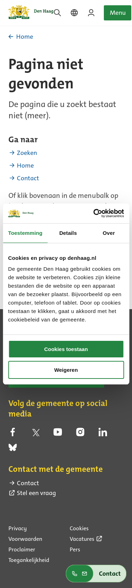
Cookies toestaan (66, 349)
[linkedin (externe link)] (103, 434)
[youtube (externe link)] (58, 434)
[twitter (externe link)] (35, 434)
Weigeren (66, 370)
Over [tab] (109, 233)
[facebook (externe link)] (12, 434)
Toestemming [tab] (25, 233)
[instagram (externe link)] (80, 434)
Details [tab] (68, 233)
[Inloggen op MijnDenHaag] (91, 12)
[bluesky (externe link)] (12, 449)
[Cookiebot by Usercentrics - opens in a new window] (94, 213)
